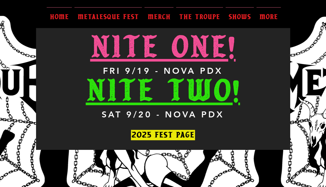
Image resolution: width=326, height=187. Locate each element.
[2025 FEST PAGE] (163, 135)
